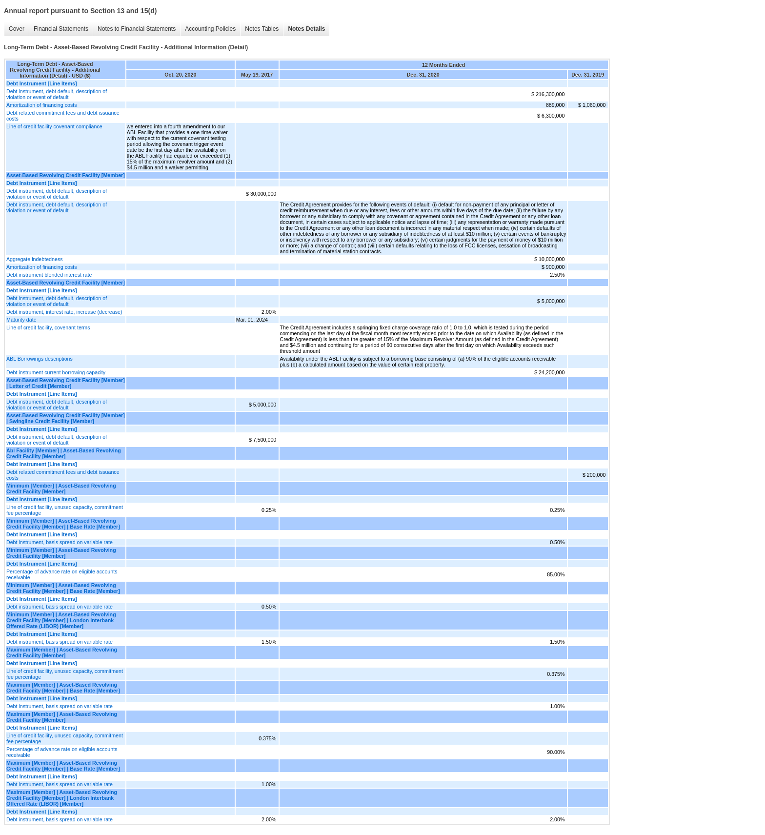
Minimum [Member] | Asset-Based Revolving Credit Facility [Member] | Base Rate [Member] (63, 524)
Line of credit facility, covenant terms (48, 327)
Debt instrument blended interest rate (49, 275)
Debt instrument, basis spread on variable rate (59, 542)
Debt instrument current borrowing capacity (55, 372)
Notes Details (306, 28)
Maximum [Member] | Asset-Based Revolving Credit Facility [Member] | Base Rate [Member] (63, 687)
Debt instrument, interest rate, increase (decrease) (64, 312)
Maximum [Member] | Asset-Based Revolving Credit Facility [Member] (61, 652)
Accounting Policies (210, 28)
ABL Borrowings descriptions (39, 359)
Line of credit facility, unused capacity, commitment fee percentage (64, 510)
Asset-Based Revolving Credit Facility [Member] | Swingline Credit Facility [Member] (65, 418)
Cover (16, 28)
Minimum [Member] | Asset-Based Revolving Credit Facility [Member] (61, 488)
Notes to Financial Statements (137, 28)
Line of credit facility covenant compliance (54, 126)
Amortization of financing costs (41, 105)
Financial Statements (61, 28)
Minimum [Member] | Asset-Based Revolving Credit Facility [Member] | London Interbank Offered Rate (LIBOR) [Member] (61, 620)
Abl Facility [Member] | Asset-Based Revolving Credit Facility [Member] (63, 453)
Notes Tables (262, 28)
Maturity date (21, 320)
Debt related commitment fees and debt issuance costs (63, 116)
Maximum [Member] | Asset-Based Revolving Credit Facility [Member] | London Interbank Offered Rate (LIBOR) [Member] (61, 798)
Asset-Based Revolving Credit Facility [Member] (65, 175)
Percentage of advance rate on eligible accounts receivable (62, 574)
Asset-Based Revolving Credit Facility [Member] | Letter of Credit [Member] (65, 383)
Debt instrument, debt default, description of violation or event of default (56, 94)
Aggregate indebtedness (34, 259)
